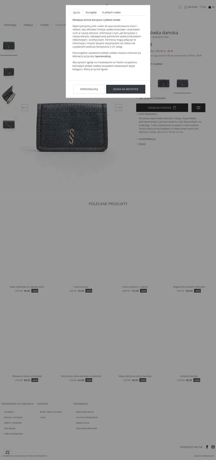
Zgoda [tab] (76, 12)
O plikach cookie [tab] (111, 12)
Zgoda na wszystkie (125, 89)
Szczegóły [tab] (91, 12)
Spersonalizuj (89, 89)
